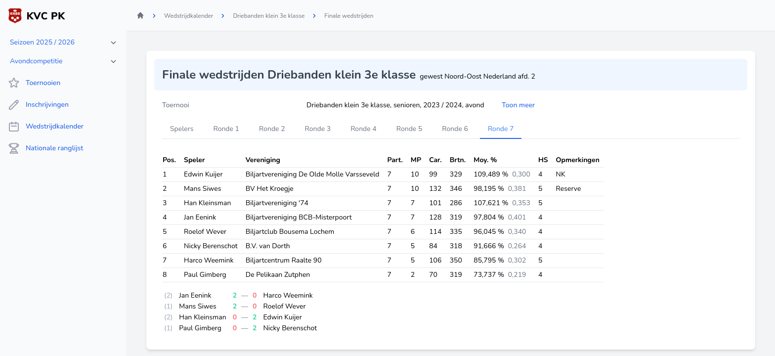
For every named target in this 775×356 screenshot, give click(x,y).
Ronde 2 (272, 129)
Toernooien (34, 83)
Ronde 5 (409, 129)
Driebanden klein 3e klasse (268, 16)
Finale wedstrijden (348, 16)
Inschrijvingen (38, 105)
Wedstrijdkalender (46, 127)
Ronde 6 (455, 129)
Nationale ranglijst (45, 148)
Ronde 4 (363, 129)
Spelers (181, 129)
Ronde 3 (318, 129)
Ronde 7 (501, 129)
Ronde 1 (226, 129)
